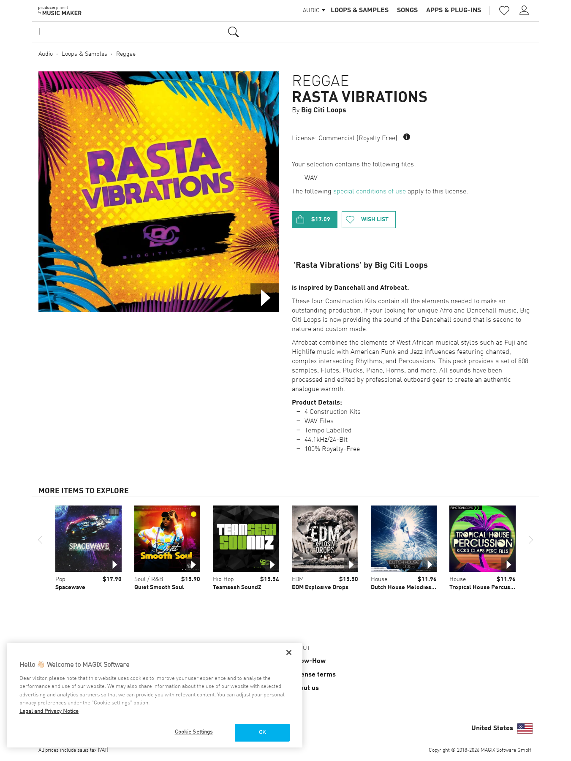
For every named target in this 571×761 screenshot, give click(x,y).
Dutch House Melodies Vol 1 (408, 587)
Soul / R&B (148, 579)
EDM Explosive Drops (320, 587)
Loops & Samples (360, 10)
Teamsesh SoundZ (237, 587)
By (319, 110)
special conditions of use (369, 191)
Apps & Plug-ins (453, 10)
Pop (60, 579)
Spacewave (70, 587)
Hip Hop (223, 579)
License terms (314, 674)
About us (305, 688)
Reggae (126, 54)
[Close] (289, 652)
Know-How (309, 661)
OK (262, 732)
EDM (298, 579)
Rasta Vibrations (359, 98)
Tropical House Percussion (485, 587)
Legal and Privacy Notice (49, 711)
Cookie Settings (194, 732)
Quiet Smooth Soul (159, 587)
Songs (407, 10)
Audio (45, 54)
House (379, 579)
